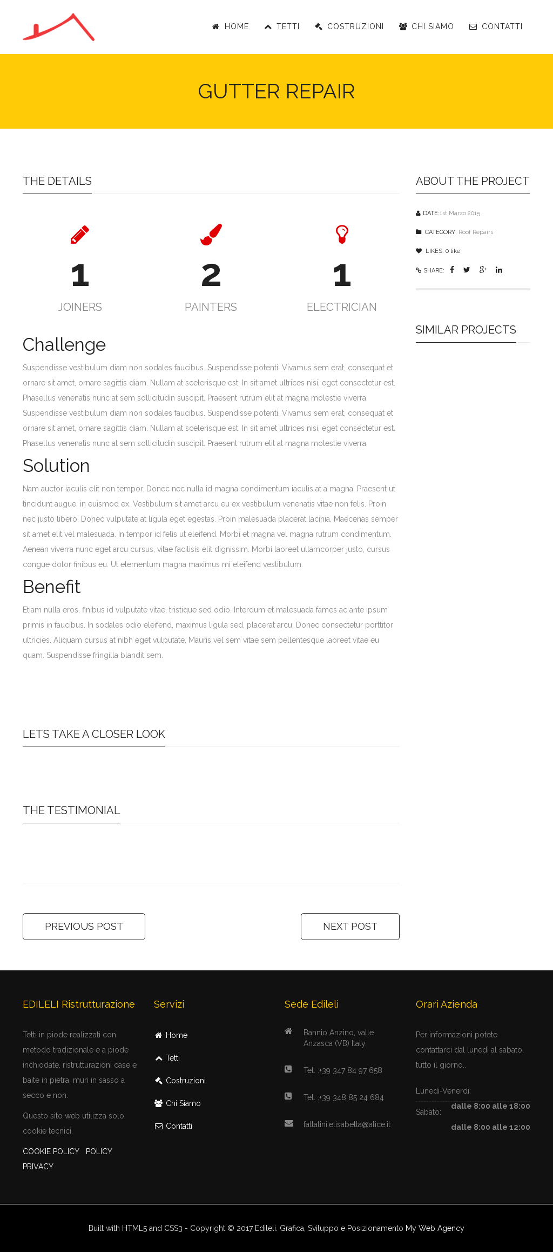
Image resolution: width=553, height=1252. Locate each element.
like (453, 251)
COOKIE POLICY (51, 1151)
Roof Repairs (475, 232)
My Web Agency (435, 1228)
